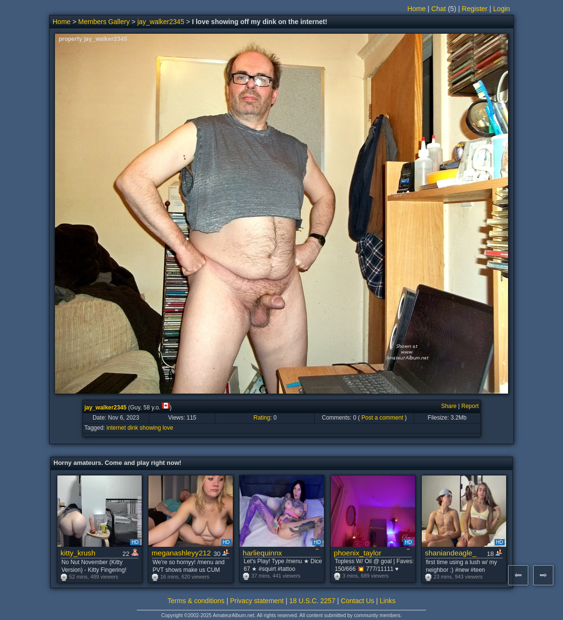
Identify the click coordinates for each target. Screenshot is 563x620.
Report (470, 406)
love (167, 427)
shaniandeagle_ (451, 553)
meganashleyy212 (181, 553)
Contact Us (357, 601)
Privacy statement (256, 601)
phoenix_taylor (357, 553)
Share (448, 406)
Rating (262, 417)
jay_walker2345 (160, 22)
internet (116, 427)
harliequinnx (262, 553)
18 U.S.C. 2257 (312, 601)
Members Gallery (104, 22)
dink (132, 427)
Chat (438, 9)
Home (416, 9)
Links (388, 601)
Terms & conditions (196, 601)
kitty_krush (78, 553)
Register (474, 9)
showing (150, 427)
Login (501, 9)
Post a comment (382, 417)
